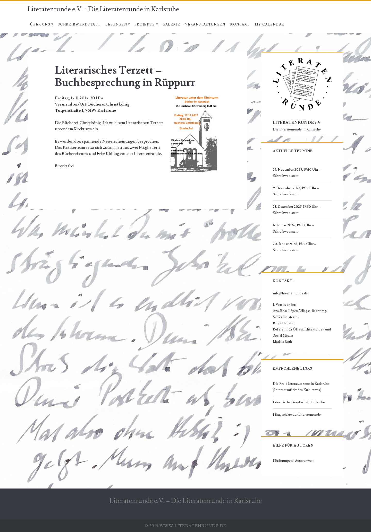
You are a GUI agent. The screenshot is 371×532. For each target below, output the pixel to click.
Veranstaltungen (205, 24)
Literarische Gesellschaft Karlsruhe (299, 402)
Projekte (144, 24)
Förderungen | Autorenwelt (293, 461)
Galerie (171, 24)
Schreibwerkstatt (79, 24)
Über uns (40, 24)
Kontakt (240, 24)
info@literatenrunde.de (290, 293)
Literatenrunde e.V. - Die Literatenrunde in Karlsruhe (103, 9)
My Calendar (269, 24)
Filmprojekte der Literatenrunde (297, 415)
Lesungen (116, 24)
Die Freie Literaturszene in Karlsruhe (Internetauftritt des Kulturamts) (301, 387)
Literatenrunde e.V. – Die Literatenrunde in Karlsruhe (185, 500)
